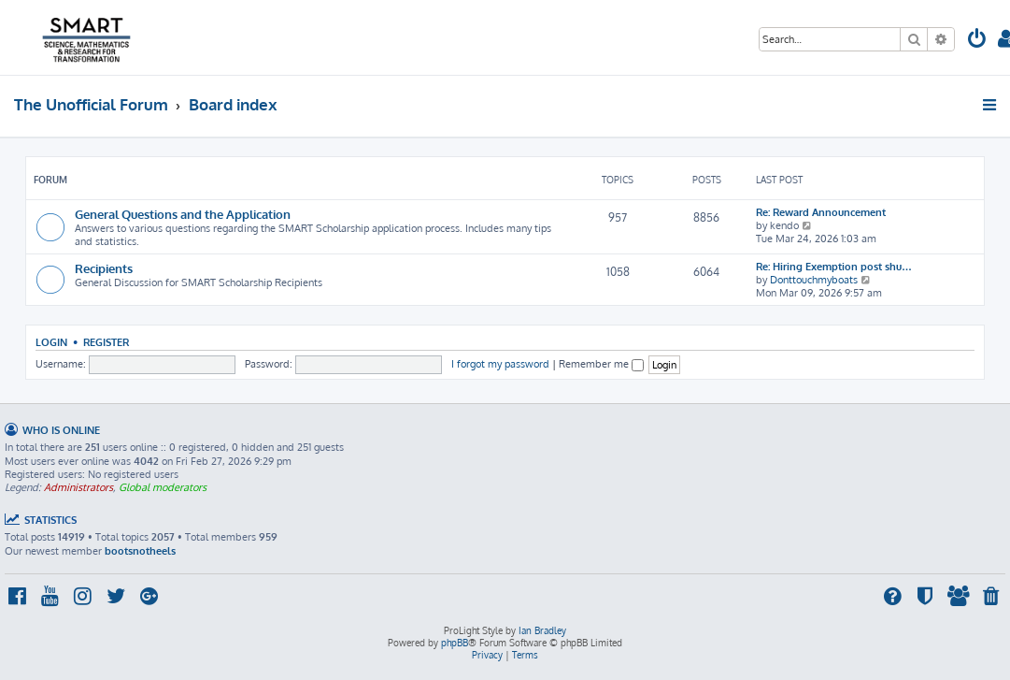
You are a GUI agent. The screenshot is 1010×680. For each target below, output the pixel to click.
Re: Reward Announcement (821, 212)
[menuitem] (977, 40)
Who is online (61, 430)
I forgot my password (500, 363)
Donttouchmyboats (814, 279)
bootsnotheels (140, 550)
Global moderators (162, 487)
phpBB (454, 642)
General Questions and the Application (183, 214)
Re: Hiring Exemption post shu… (834, 266)
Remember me (601, 363)
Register (106, 342)
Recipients (104, 268)
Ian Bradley (542, 630)
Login (51, 342)
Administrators (78, 487)
